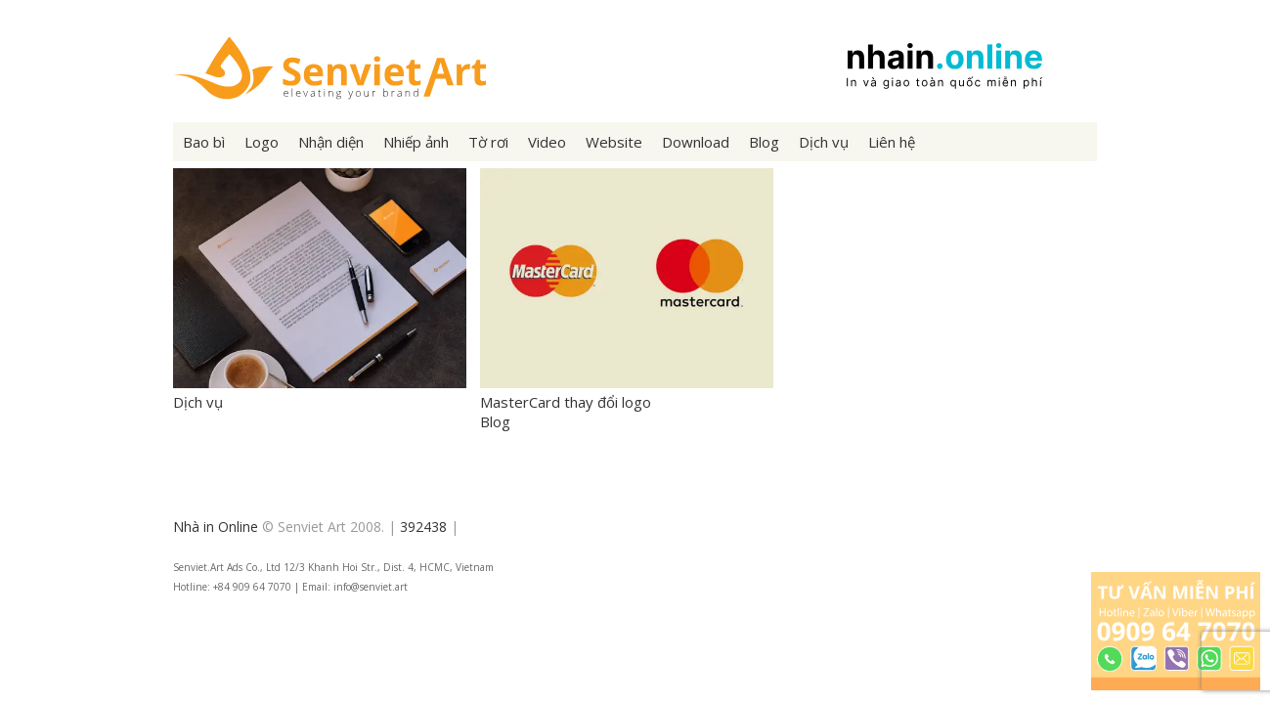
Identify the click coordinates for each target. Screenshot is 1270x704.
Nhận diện (331, 142)
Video (547, 142)
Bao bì (204, 142)
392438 (423, 526)
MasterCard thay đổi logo (626, 392)
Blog (764, 142)
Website (614, 142)
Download (695, 142)
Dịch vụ (824, 142)
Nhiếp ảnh (416, 142)
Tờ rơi (488, 142)
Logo (261, 142)
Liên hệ (891, 142)
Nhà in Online (215, 526)
